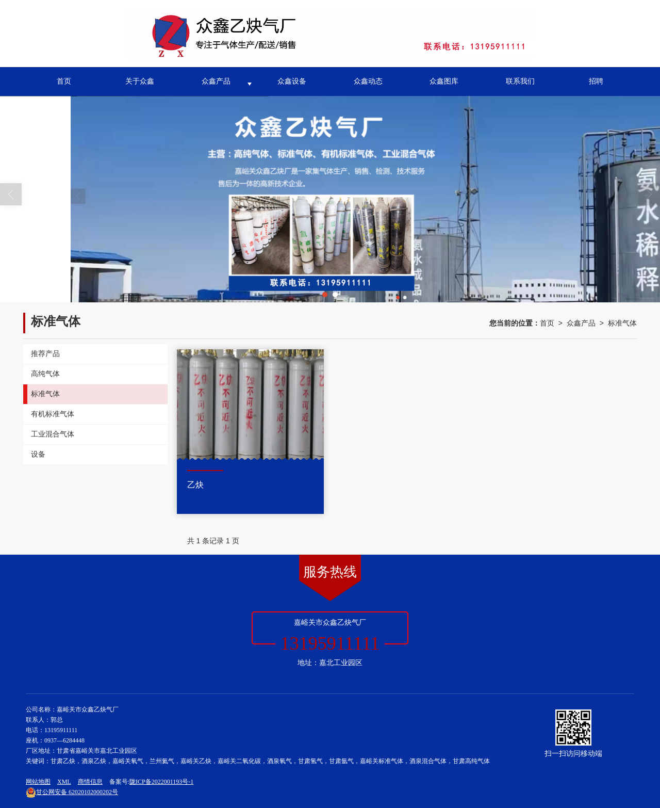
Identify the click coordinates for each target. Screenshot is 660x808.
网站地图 (38, 781)
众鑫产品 (216, 81)
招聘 (596, 81)
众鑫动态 (368, 81)
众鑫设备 (291, 81)
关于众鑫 (139, 81)
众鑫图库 (444, 81)
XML (64, 781)
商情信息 (90, 781)
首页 (64, 81)
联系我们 (520, 81)
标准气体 (622, 323)
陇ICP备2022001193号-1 (161, 781)
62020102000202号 (72, 792)
